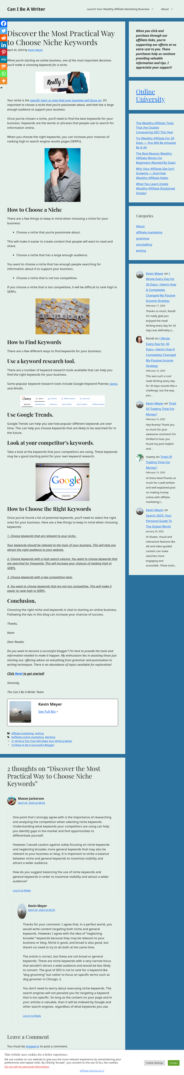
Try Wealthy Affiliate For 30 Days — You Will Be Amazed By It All (156, 142)
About (169, 9)
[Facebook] (3, 23)
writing (39, 733)
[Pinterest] (3, 52)
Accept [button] (173, 1062)
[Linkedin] (3, 45)
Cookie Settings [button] (154, 1062)
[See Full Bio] (57, 711)
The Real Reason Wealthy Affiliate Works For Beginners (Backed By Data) (156, 158)
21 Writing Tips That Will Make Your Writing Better (41, 741)
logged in (32, 1046)
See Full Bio (47, 711)
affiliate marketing (22, 733)
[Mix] (3, 66)
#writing (50, 737)
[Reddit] (3, 37)
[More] (3, 80)
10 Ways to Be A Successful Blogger (32, 745)
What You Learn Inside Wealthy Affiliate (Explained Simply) (155, 188)
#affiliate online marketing (27, 737)
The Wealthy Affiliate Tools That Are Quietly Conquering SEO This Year (155, 127)
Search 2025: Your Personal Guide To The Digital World (159, 520)
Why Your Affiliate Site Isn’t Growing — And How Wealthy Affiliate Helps (155, 173)
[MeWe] (3, 59)
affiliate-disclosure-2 (92, 1070)
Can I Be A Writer (26, 9)
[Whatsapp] (3, 73)
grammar (143, 238)
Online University (150, 95)
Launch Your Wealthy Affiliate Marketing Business (122, 9)
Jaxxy (113, 384)
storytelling (144, 244)
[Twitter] (3, 30)
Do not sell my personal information (26, 1066)
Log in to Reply (22, 890)
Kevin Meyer (155, 273)
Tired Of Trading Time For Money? (161, 408)
